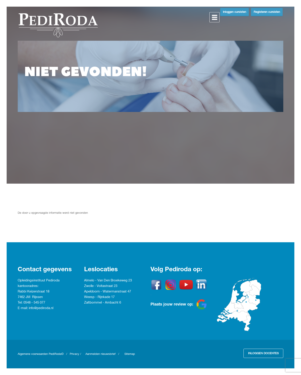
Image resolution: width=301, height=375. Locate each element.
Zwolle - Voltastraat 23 (100, 286)
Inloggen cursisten (234, 12)
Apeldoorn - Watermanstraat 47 (107, 291)
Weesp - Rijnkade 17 (99, 297)
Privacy (74, 354)
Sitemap (129, 354)
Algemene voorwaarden (33, 354)
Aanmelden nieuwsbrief (100, 354)
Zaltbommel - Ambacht (101, 302)
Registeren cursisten (267, 12)
